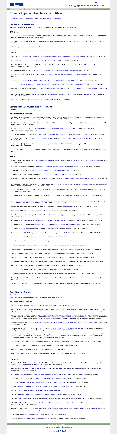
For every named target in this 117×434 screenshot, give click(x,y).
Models (51, 9)
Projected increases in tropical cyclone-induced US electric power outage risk (75, 123)
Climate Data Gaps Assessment (54, 174)
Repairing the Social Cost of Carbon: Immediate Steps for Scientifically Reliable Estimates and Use (45, 394)
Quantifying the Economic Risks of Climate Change (45, 345)
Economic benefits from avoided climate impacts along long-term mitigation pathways (62, 316)
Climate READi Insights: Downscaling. (67, 206)
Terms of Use (66, 424)
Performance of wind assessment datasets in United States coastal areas (54, 128)
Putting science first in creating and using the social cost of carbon (38, 305)
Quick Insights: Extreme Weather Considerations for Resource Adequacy (59, 257)
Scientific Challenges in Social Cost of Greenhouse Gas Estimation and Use (39, 390)
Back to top (13, 109)
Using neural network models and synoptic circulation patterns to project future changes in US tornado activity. (74, 117)
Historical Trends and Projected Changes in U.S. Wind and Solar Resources (53, 273)
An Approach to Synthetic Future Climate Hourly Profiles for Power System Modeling (55, 70)
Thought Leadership (31, 9)
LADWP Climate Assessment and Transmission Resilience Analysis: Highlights (39, 265)
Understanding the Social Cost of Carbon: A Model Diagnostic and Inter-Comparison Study (58, 341)
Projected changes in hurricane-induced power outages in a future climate (51, 170)
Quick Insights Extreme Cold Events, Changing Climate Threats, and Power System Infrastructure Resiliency (69, 277)
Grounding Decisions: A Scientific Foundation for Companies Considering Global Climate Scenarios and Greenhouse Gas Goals (67, 94)
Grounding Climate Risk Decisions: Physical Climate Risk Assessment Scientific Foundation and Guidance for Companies (51, 56)
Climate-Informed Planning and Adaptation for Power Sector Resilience (45, 245)
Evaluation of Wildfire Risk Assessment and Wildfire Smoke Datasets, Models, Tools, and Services (68, 178)
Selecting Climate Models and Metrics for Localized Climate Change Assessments (58, 166)
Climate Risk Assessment (17, 18)
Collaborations (42, 9)
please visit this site (57, 297)
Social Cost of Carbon (56, 18)
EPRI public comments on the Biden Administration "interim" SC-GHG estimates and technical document (47, 382)
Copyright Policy (51, 424)
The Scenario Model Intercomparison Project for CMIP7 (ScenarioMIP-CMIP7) (47, 144)
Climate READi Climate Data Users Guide (93, 189)
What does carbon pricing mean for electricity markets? (51, 378)
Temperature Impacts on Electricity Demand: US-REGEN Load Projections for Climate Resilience (61, 283)
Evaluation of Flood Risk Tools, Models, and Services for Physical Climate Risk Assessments (57, 261)
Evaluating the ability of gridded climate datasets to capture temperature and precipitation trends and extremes (66, 138)
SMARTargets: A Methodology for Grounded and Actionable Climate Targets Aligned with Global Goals (48, 27)
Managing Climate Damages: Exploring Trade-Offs (35, 99)
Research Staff (74, 9)
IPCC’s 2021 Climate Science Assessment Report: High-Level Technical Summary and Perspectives (60, 74)
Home (12, 9)
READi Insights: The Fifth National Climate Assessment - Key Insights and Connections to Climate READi (62, 51)
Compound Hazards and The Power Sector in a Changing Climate (51, 47)
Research (20, 9)
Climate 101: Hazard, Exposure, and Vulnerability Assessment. (41, 210)
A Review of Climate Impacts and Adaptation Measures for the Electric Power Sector (57, 249)
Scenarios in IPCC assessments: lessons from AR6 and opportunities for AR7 (73, 149)
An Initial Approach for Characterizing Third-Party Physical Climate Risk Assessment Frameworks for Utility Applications (67, 160)
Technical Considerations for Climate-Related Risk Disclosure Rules (38, 60)
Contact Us (104, 2)
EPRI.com (97, 2)
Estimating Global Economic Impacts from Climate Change (71, 309)
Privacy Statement (59, 424)
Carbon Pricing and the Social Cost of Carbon (33, 349)
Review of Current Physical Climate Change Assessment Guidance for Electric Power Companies (50, 80)
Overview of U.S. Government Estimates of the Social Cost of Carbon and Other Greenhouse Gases (45, 386)
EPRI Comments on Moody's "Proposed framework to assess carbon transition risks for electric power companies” (49, 84)
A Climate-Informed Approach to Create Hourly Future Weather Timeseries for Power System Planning (69, 41)
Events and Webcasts (62, 9)
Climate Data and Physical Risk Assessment (37, 18)
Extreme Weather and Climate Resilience (48, 269)
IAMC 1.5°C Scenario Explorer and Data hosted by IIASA (74, 328)
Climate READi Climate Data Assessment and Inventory (71, 195)
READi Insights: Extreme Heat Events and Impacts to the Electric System (54, 253)
